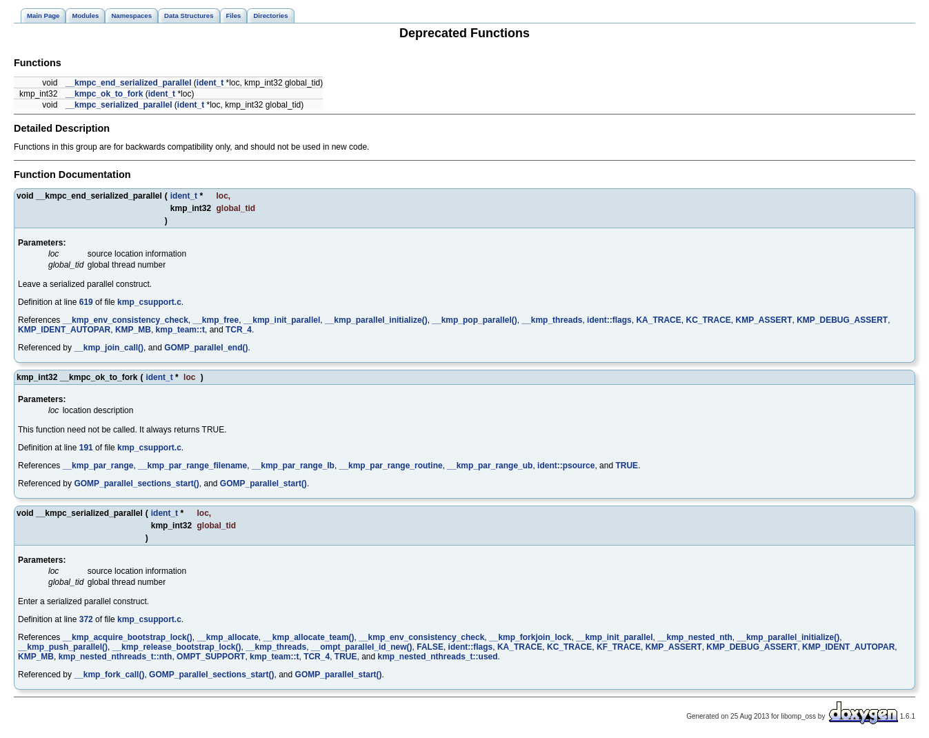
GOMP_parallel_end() (206, 347)
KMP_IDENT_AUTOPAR (64, 330)
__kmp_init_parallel (281, 320)
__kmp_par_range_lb (293, 465)
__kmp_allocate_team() (308, 637)
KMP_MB (133, 330)
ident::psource (566, 465)
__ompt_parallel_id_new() (361, 647)
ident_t (210, 83)
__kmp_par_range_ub (489, 465)
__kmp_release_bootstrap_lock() (176, 647)
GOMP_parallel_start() (263, 483)
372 (86, 619)
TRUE (626, 465)
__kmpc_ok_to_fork (104, 94)
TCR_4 (239, 330)
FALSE (430, 647)
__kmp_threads (551, 320)
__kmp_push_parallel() (63, 647)
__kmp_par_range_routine (391, 465)
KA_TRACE (658, 320)
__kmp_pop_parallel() (474, 320)
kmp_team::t (180, 330)
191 (86, 447)
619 (86, 302)
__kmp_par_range (98, 465)
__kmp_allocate (227, 637)
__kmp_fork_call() (109, 674)
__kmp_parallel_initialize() (376, 320)
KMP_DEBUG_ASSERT (842, 320)
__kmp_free (215, 320)
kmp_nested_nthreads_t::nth (115, 656)
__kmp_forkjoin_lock (530, 637)
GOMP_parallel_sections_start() (136, 483)
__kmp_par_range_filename (192, 465)
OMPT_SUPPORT (211, 656)
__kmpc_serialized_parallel (119, 105)
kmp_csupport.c (149, 302)
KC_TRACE (708, 320)
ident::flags (609, 320)
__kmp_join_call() (108, 347)
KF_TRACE (619, 647)
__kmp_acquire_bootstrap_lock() (127, 637)
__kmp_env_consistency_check (125, 320)
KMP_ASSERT (763, 320)
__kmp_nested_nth (694, 637)
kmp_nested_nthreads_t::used (438, 656)
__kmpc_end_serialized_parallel (129, 83)
